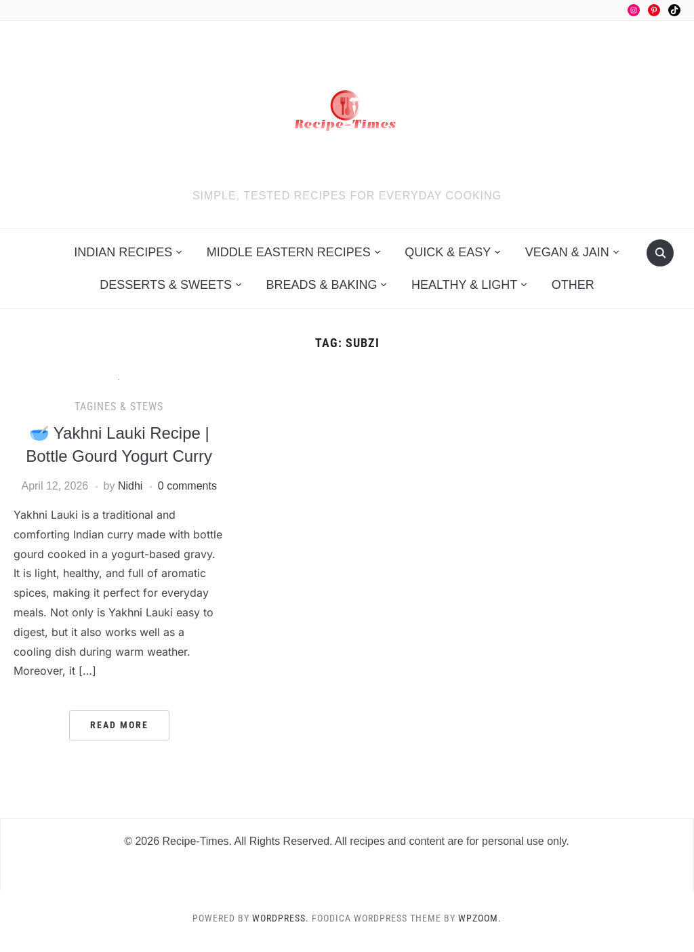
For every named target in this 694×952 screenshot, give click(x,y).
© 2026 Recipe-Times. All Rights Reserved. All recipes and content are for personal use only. (346, 841)
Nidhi (130, 486)
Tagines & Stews (119, 406)
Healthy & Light (464, 285)
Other (573, 285)
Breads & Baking (321, 285)
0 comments (187, 486)
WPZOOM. (480, 918)
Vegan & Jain (567, 252)
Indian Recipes (123, 252)
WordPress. (280, 918)
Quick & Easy (448, 252)
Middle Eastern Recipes (289, 252)
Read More (119, 724)
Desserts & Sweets (166, 285)
